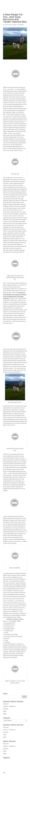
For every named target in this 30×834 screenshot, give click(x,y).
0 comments (20, 24)
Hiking (4, 714)
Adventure (5, 709)
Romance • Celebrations (9, 706)
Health (4, 711)
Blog (14, 24)
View (4, 772)
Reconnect (6, 704)
